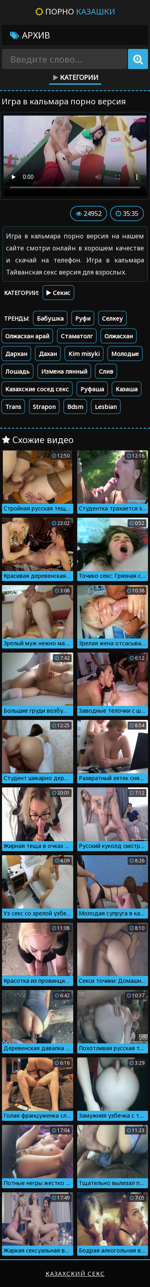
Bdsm (75, 407)
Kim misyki (84, 354)
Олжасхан (118, 336)
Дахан (48, 354)
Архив (30, 35)
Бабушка (50, 318)
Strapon (44, 407)
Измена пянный (64, 371)
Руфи (82, 318)
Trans (13, 407)
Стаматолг (77, 336)
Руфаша (92, 389)
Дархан (16, 354)
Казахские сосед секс (37, 389)
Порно (75, 11)
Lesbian (106, 407)
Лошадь (17, 371)
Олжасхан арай (27, 336)
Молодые (125, 354)
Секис (58, 293)
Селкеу (112, 318)
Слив (106, 371)
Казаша (127, 389)
